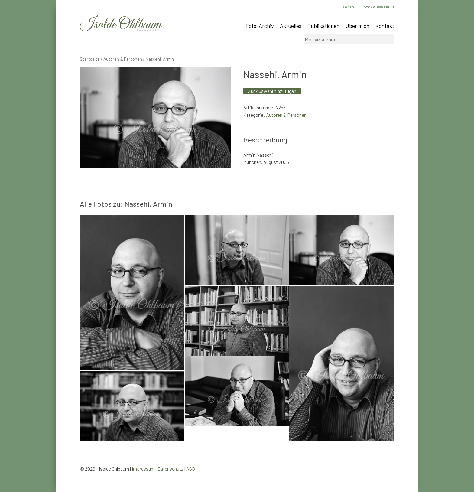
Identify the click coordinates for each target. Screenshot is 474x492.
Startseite (90, 59)
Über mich (357, 26)
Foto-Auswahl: (377, 6)
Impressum (143, 468)
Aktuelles (290, 26)
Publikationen (323, 26)
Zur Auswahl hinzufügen (272, 91)
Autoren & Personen (122, 59)
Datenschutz (170, 468)
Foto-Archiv (260, 26)
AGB (190, 468)
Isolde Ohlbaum (120, 24)
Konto (348, 6)
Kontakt (384, 26)
